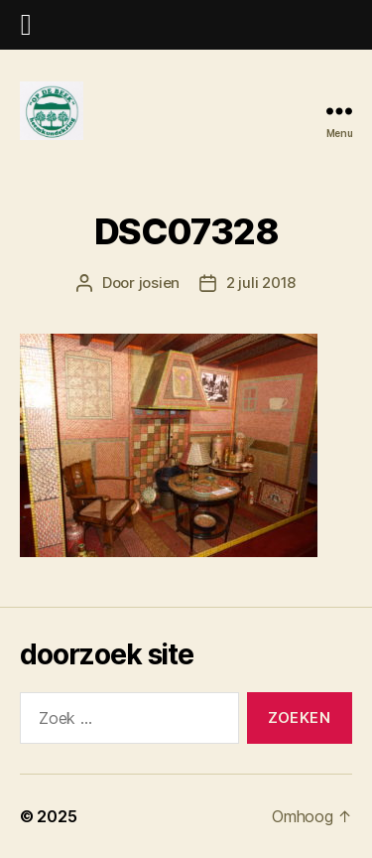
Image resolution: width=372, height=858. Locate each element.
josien (159, 282)
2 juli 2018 (261, 282)
